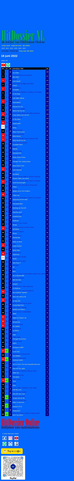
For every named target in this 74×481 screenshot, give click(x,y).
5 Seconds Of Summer (20, 143)
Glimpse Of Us (17, 406)
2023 (15, 48)
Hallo (14, 335)
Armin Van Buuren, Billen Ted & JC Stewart (26, 181)
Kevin (14, 299)
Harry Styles (17, 71)
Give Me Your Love (19, 394)
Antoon (15, 126)
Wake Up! (16, 373)
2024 (19, 48)
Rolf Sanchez (17, 240)
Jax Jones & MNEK (19, 109)
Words (15, 225)
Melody (15, 149)
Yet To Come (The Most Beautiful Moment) (26, 364)
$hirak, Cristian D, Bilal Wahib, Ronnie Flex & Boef (29, 274)
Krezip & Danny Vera (19, 400)
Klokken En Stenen (19, 309)
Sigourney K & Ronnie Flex (21, 354)
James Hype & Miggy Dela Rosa (23, 83)
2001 (14, 385)
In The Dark (16, 94)
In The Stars (16, 119)
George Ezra (17, 105)
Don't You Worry (18, 415)
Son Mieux (16, 219)
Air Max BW (16, 301)
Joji (14, 405)
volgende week (16, 45)
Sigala (15, 147)
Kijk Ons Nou (17, 280)
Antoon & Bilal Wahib (19, 358)
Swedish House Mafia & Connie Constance (26, 176)
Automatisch (17, 102)
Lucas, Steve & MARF (20, 392)
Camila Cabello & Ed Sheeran (22, 75)
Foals (14, 383)
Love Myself (16, 81)
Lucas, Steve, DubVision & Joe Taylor (25, 388)
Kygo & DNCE (17, 151)
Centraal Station (18, 360)
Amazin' (15, 284)
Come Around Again (19, 182)
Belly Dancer (17, 136)
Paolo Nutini (16, 337)
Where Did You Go (19, 111)
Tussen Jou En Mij (18, 398)
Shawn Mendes (18, 130)
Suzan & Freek (17, 214)
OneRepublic (17, 168)
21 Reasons (16, 288)
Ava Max (15, 189)
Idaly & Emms (17, 282)
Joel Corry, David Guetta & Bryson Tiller (25, 138)
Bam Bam (16, 77)
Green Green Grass (19, 157)
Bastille (15, 320)
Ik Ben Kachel (17, 246)
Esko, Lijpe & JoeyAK (19, 307)
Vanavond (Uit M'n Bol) (20, 199)
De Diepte (16, 174)
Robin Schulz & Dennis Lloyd (22, 303)
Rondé (15, 79)
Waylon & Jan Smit (19, 396)
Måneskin (16, 121)
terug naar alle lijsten (26, 51)
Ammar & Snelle (18, 324)
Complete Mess (18, 144)
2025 (24, 48)
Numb (14, 258)
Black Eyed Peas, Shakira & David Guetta (26, 413)
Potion (15, 187)
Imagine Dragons (18, 231)
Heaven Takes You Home (21, 178)
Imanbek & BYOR (18, 134)
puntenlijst (5, 51)
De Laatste (16, 326)
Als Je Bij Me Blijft (18, 275)
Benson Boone (17, 117)
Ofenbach (16, 265)
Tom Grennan (17, 236)
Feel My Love (17, 389)
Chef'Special (17, 252)
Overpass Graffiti (18, 347)
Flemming (16, 100)
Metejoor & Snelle (18, 278)
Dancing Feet (17, 153)
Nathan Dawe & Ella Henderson (23, 286)
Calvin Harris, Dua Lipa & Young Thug (25, 185)
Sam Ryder (16, 248)
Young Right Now (18, 305)
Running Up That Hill (19, 208)
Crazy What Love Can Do (21, 115)
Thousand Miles (18, 204)
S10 (14, 172)
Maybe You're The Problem (21, 191)
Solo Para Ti (17, 263)
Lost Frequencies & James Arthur (23, 227)
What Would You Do (19, 140)
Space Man (16, 250)
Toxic (14, 381)
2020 (3, 48)
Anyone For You (18, 106)
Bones (15, 233)
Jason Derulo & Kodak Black (22, 312)
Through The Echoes (19, 339)
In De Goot (16, 351)
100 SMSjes (16, 356)
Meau (14, 316)
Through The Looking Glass (21, 161)
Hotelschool (16, 411)
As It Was (16, 73)
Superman (16, 254)
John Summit (17, 328)
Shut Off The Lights (19, 368)
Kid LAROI (16, 202)
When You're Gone (19, 132)
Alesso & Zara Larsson (20, 223)
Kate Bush (16, 206)
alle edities (26, 45)
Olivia (14, 127)
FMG (14, 269)
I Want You (16, 195)
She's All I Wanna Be (19, 296)
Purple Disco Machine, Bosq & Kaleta (25, 371)
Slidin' (14, 313)
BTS (14, 362)
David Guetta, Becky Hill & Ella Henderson (26, 113)
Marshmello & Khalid (19, 257)
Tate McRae (16, 295)
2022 (11, 48)
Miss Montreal (17, 341)
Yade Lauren (17, 379)
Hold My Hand (17, 212)
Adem (14, 343)
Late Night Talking (18, 98)
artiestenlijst (14, 51)
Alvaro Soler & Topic (19, 261)
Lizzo (14, 164)
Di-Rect (15, 159)
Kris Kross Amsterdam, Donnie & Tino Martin (27, 197)
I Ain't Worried (17, 170)
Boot (14, 271)
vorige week (6, 45)
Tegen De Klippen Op (19, 318)
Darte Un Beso (17, 242)
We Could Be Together (20, 292)
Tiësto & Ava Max (18, 375)
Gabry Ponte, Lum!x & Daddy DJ (23, 290)
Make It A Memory (18, 402)
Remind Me (16, 237)
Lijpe (14, 350)
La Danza (16, 330)
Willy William (17, 88)
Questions (16, 229)
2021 (7, 48)
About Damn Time (18, 166)
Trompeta (16, 89)
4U (13, 267)
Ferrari (15, 85)
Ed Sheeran (16, 345)
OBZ (14, 244)
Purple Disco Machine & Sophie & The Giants (27, 92)
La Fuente (16, 193)
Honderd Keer (17, 216)
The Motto (16, 377)
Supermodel (16, 123)
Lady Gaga (16, 210)
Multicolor (16, 220)
